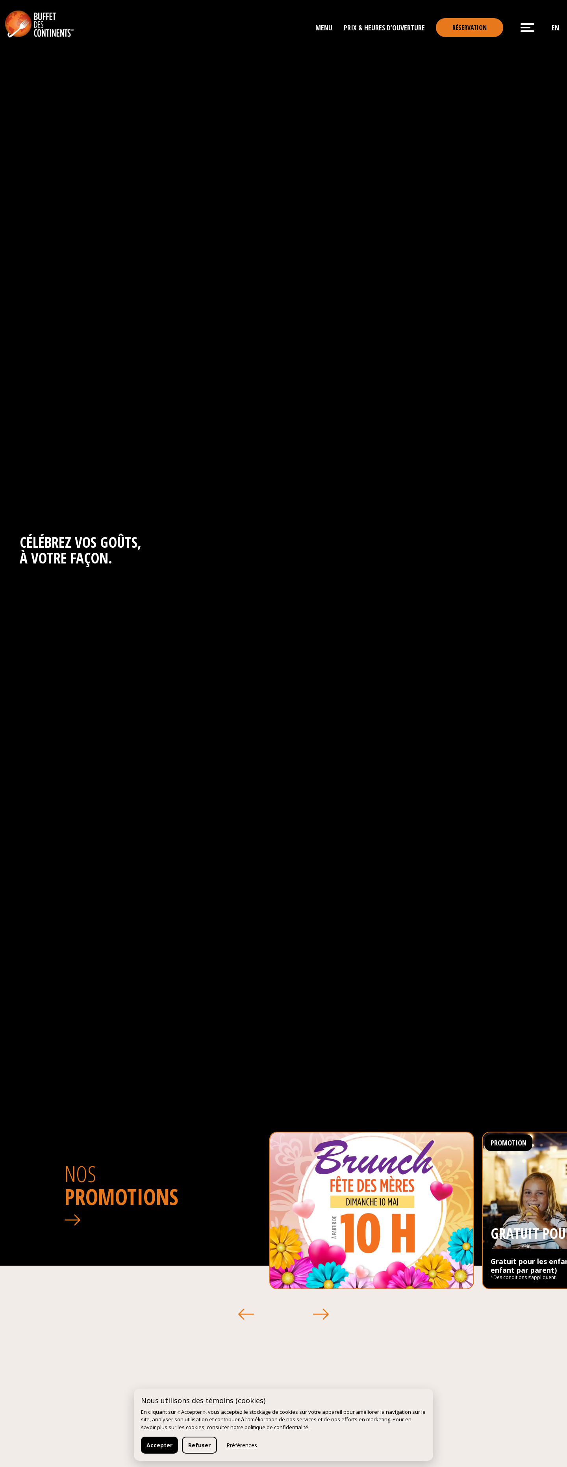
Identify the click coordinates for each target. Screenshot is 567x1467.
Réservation (469, 27)
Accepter (159, 1445)
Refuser (199, 1445)
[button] (246, 1314)
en (555, 27)
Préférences (241, 1445)
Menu (323, 27)
